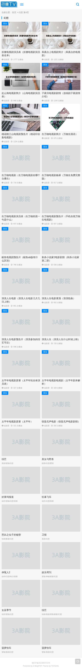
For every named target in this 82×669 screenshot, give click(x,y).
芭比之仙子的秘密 (11, 534)
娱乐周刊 (46, 572)
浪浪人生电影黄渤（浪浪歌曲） (58, 298)
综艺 (4, 459)
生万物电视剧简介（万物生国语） (60, 134)
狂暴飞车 (46, 497)
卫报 (44, 534)
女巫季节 (6, 610)
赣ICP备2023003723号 (41, 663)
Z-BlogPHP (37, 666)
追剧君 (6, 59)
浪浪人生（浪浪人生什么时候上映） (61, 339)
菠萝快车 (6, 648)
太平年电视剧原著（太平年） (17, 421)
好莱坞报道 (8, 497)
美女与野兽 (48, 459)
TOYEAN (55, 666)
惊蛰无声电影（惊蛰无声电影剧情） (61, 421)
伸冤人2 (6, 572)
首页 (14, 12)
